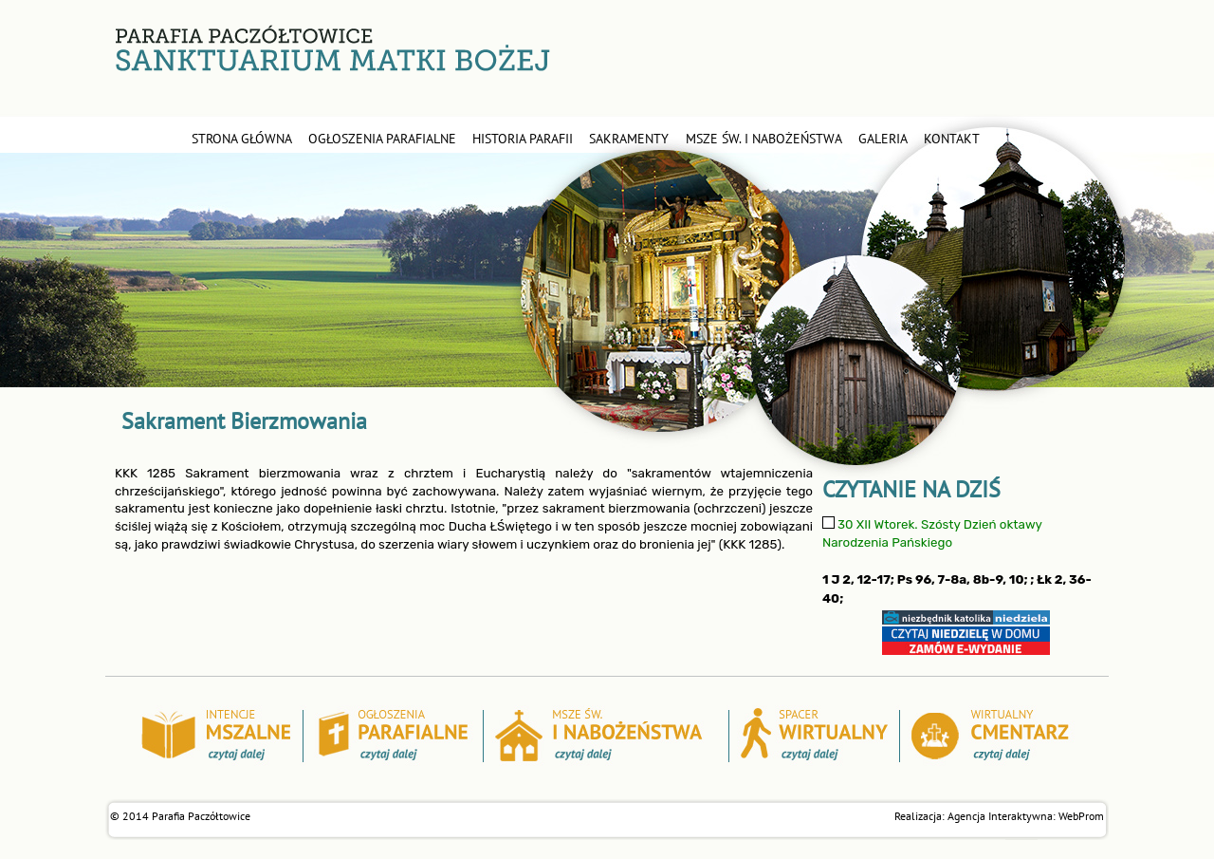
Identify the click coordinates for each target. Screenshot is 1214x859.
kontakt (952, 138)
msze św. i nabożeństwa (764, 138)
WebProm (1081, 816)
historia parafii (522, 138)
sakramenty (629, 138)
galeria (883, 138)
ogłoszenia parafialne (382, 138)
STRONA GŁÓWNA (242, 138)
